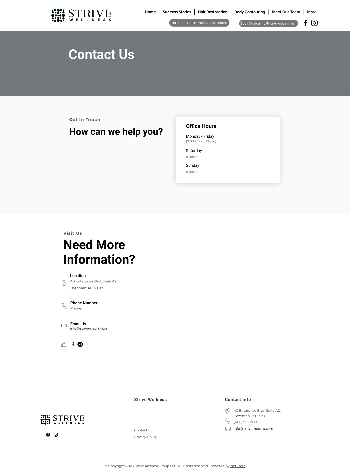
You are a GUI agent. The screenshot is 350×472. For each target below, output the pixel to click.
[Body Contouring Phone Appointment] (268, 23)
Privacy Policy (145, 437)
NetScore (238, 466)
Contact (140, 430)
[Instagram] (314, 23)
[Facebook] (305, 23)
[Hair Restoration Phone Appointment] (199, 23)
